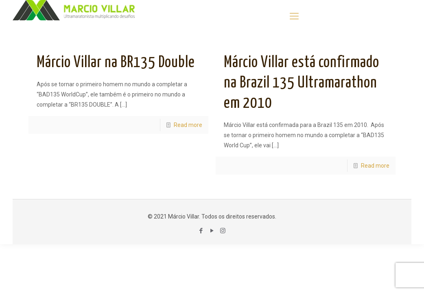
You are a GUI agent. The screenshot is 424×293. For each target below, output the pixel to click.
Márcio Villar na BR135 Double (116, 62)
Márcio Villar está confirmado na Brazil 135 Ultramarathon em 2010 (301, 83)
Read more (188, 125)
